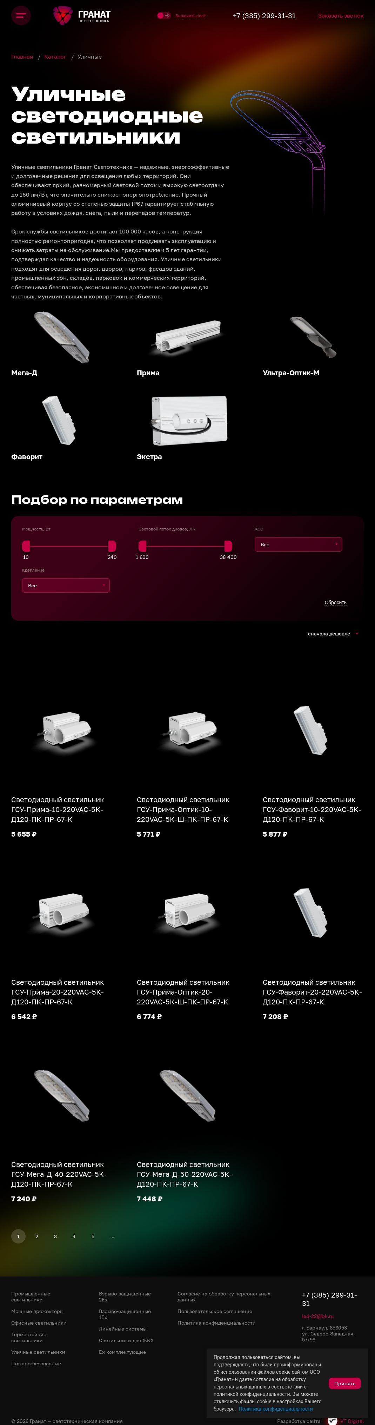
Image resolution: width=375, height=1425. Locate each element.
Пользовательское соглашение (215, 1311)
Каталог (56, 56)
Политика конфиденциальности (276, 1409)
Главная (22, 56)
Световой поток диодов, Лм (167, 529)
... (112, 1236)
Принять (344, 1383)
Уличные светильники (38, 1352)
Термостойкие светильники (28, 1337)
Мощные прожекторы (37, 1311)
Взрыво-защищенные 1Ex (125, 1314)
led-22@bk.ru (318, 1316)
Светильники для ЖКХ (126, 1340)
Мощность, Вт (36, 529)
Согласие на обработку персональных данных (224, 1296)
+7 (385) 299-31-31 (264, 15)
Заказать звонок (341, 15)
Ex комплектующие (122, 1352)
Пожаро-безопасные (36, 1363)
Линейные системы (123, 1329)
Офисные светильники (39, 1323)
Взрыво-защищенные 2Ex (125, 1296)
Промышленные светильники (30, 1296)
